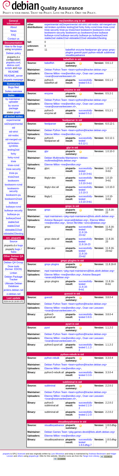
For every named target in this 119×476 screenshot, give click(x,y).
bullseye (13, 202)
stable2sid (13, 222)
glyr (100, 49)
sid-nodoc (13, 135)
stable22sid (13, 226)
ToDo (13, 252)
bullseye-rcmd (13, 206)
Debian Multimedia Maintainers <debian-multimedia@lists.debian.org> (66, 159)
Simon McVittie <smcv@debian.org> (86, 223)
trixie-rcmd (13, 165)
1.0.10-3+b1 (85, 174)
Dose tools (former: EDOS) (13, 267)
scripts (8, 68)
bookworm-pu (13, 195)
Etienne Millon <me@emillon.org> (62, 73)
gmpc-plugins (51, 264)
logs (20, 68)
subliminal (109, 52)
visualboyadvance (75, 55)
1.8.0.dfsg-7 (85, 445)
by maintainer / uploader (13, 100)
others (20, 456)
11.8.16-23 (84, 244)
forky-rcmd (13, 157)
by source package (13, 107)
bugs (20, 245)
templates (16, 49)
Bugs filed (13, 87)
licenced (21, 454)
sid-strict (13, 131)
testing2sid (13, 149)
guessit (78, 52)
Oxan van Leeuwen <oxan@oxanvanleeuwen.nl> (74, 75)
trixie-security (13, 169)
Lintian (13, 273)
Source (13, 241)
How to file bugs (13, 46)
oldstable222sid (13, 230)
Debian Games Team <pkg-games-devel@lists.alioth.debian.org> (79, 432)
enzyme (80, 49)
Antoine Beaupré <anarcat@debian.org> (66, 220)
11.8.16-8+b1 (83, 288)
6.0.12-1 (83, 143)
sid (17, 95)
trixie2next (13, 177)
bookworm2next (13, 199)
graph (17, 112)
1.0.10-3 (83, 192)
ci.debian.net (13, 294)
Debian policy (13, 53)
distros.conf (13, 65)
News (13, 31)
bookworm (13, 180)
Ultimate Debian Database (13, 284)
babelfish (70, 49)
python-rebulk (95, 52)
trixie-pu (13, 173)
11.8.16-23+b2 (83, 233)
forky (13, 153)
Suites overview (13, 91)
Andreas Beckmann (97, 454)
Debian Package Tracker (13, 278)
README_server (13, 75)
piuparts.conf (13, 62)
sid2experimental (13, 124)
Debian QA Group (13, 262)
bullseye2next (13, 218)
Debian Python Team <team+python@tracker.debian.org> (75, 69)
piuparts (6, 454)
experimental (13, 120)
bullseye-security (13, 210)
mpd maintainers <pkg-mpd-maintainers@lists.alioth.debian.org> (79, 216)
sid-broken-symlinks (13, 144)
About (13, 27)
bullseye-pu (13, 214)
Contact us (13, 38)
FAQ (13, 35)
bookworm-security (13, 189)
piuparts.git (33, 456)
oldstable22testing (13, 233)
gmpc (105, 49)
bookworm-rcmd (13, 184)
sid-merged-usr (13, 139)
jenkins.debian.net (13, 290)
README (13, 72)
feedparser (91, 49)
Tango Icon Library (91, 456)
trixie (13, 161)
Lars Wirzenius (57, 454)
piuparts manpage (13, 79)
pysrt (85, 52)
